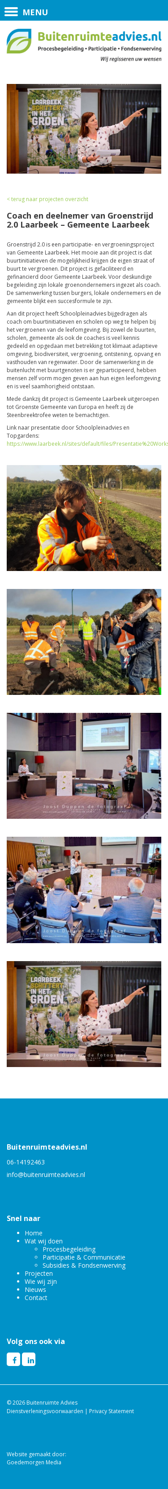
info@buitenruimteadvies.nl (46, 1174)
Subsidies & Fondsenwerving (84, 1265)
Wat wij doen (44, 1241)
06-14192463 (26, 1162)
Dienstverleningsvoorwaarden (45, 1411)
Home (34, 1233)
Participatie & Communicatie (84, 1257)
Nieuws (35, 1289)
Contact (36, 1297)
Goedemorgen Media (34, 1462)
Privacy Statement (111, 1411)
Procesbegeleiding (69, 1249)
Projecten (39, 1273)
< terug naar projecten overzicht (47, 199)
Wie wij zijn (41, 1281)
